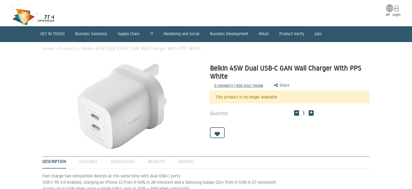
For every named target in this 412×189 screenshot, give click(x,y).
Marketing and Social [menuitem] (181, 33)
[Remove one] (296, 113)
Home (48, 48)
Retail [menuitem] (264, 33)
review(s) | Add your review (238, 85)
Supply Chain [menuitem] (129, 33)
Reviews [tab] (186, 161)
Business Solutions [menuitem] (91, 33)
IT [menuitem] (151, 33)
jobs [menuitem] (318, 33)
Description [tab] (54, 161)
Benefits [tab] (156, 161)
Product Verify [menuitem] (291, 33)
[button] (217, 132)
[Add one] (311, 113)
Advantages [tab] (123, 161)
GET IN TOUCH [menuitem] (52, 33)
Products (69, 48)
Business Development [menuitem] (229, 33)
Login (396, 14)
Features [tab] (88, 161)
